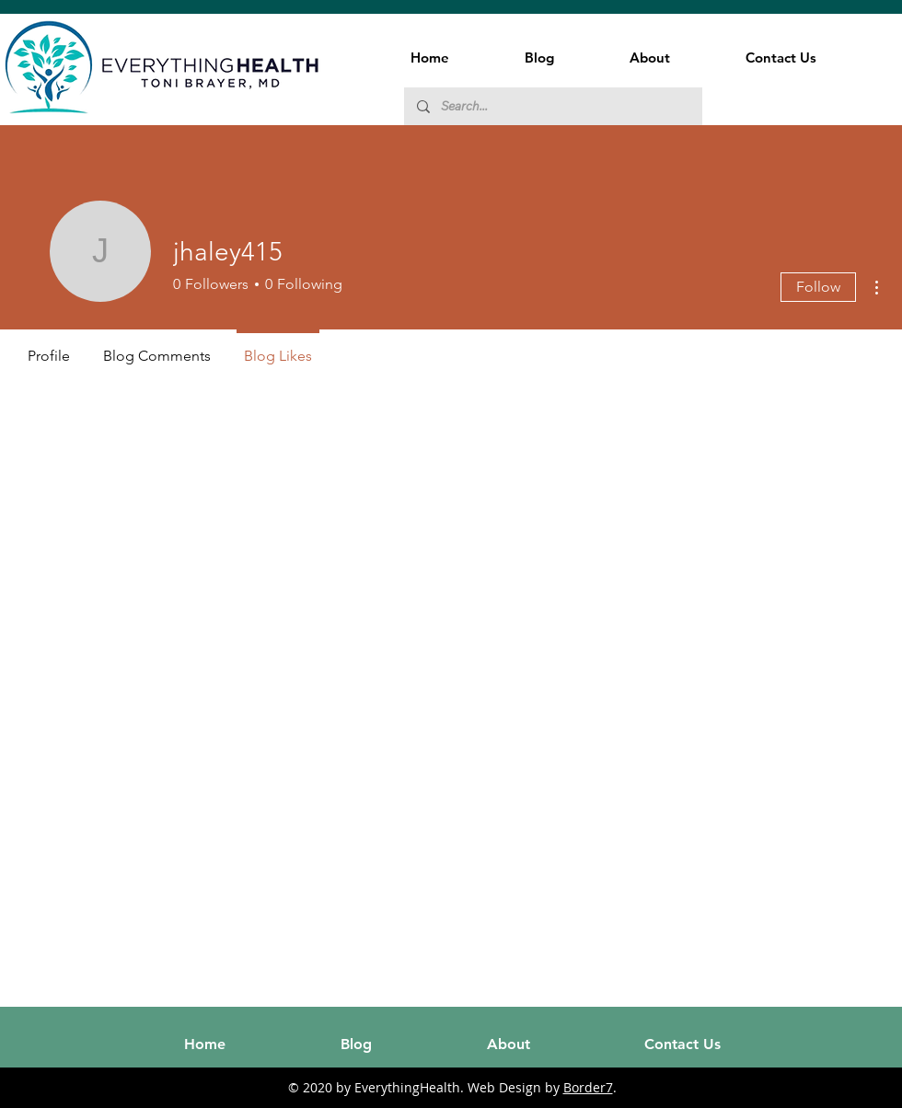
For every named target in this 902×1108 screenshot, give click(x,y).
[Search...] (552, 106)
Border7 (588, 1087)
